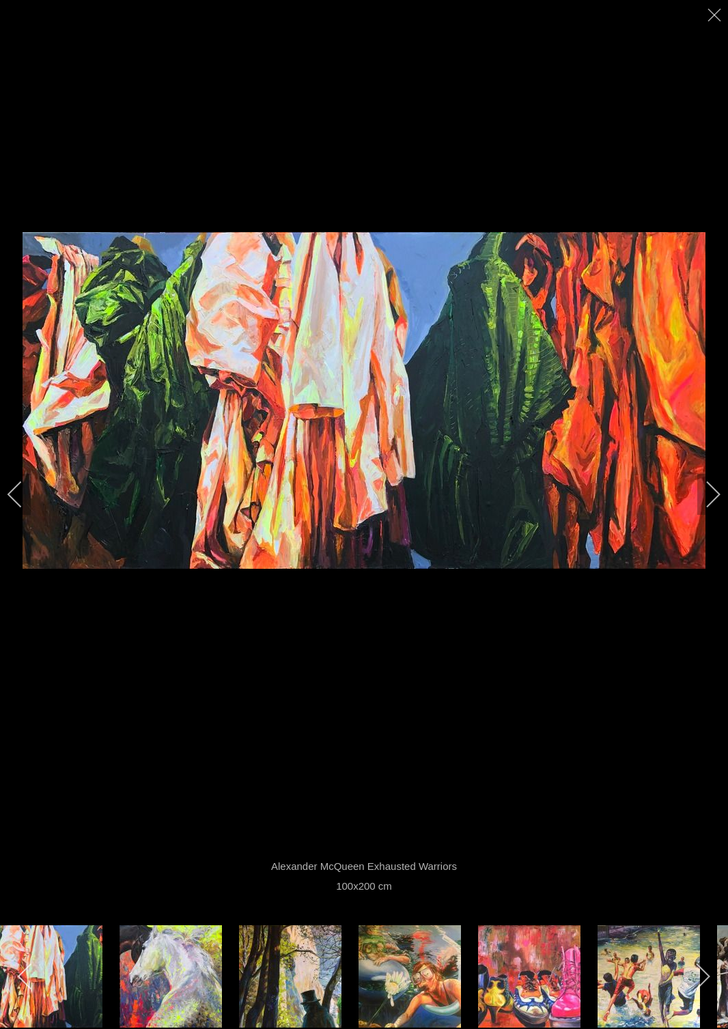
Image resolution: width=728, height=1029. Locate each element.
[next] (704, 494)
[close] (715, 15)
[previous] (24, 494)
